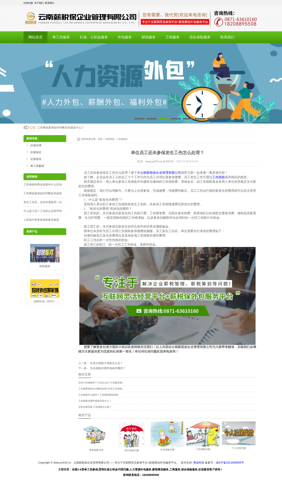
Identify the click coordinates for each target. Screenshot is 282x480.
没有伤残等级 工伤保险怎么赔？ (95, 407)
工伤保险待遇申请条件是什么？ (94, 401)
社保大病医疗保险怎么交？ (106, 363)
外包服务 (125, 37)
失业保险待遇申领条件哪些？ (107, 368)
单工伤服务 (61, 37)
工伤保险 (218, 177)
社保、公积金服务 (94, 37)
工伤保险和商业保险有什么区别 (43, 184)
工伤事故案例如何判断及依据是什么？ (60, 127)
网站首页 (35, 37)
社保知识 (35, 152)
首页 (100, 139)
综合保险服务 (200, 37)
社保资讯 (35, 159)
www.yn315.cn (153, 161)
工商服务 (172, 37)
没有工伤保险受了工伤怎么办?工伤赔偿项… (101, 382)
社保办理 (35, 145)
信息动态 (110, 139)
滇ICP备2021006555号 (230, 462)
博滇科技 (198, 462)
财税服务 (149, 37)
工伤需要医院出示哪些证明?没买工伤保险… (101, 388)
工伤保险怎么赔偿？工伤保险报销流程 (98, 394)
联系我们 (227, 37)
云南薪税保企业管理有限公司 (160, 172)
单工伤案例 (37, 165)
